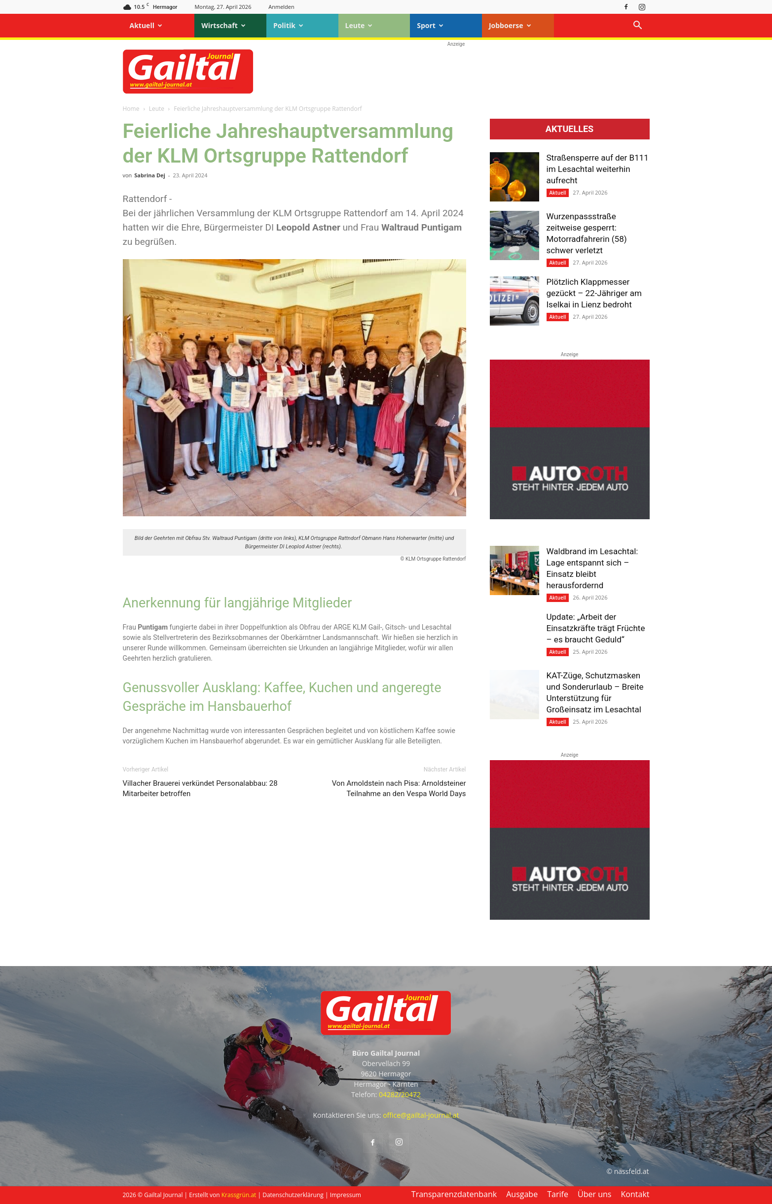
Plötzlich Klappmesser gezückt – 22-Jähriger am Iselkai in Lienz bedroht (594, 293)
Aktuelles (569, 129)
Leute (359, 25)
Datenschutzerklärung (293, 1195)
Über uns (594, 1194)
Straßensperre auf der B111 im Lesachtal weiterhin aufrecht (598, 169)
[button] (638, 26)
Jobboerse (510, 25)
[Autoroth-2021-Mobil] (570, 517)
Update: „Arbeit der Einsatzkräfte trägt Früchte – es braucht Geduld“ (596, 628)
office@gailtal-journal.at (421, 1115)
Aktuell (146, 25)
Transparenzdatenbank (454, 1194)
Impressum (345, 1195)
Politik (288, 25)
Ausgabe (522, 1194)
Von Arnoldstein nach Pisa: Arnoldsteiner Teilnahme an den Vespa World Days (399, 788)
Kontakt (635, 1194)
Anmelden (281, 6)
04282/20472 (400, 1094)
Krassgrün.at (239, 1195)
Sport (430, 25)
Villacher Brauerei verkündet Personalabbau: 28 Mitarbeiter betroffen (200, 788)
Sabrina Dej (149, 175)
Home (131, 108)
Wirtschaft (223, 25)
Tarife (557, 1194)
